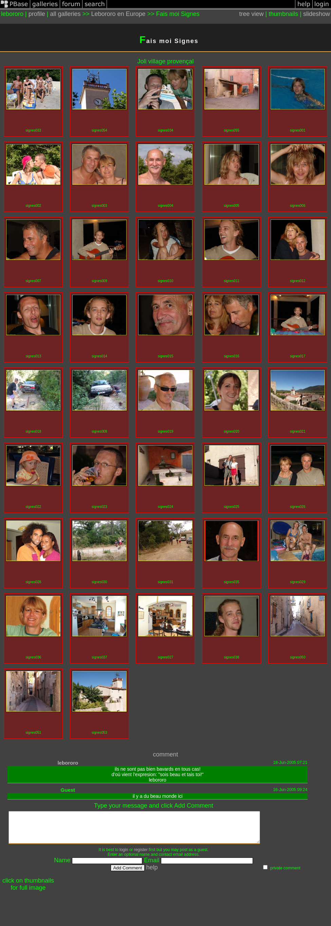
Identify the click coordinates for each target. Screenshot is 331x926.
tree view (251, 14)
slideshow (316, 14)
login (139, 855)
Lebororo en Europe (118, 14)
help (167, 873)
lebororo (67, 763)
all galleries (65, 14)
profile (37, 14)
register (156, 855)
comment (165, 754)
